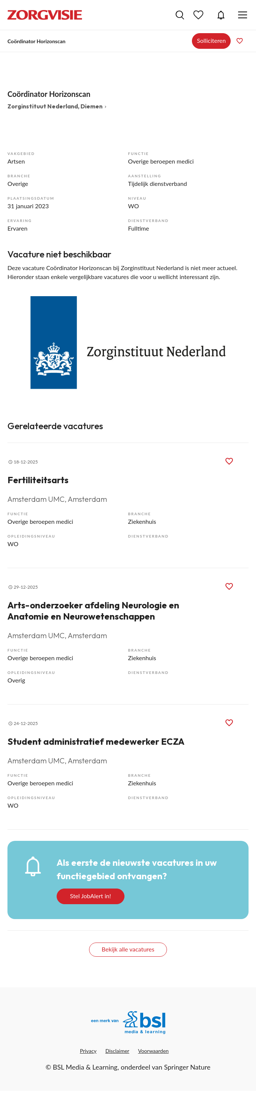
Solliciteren (211, 40)
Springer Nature (187, 1067)
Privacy (88, 1051)
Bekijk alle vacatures (128, 949)
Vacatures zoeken (180, 14)
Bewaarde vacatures (199, 14)
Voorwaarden (153, 1051)
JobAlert (221, 14)
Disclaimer (117, 1051)
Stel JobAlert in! (90, 895)
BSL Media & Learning (85, 1067)
